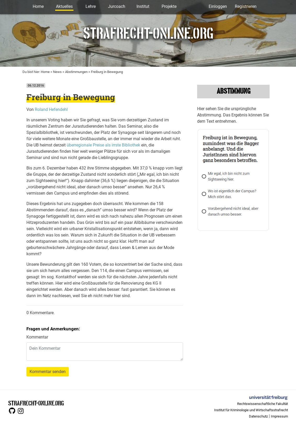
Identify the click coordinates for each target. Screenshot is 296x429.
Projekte (169, 6)
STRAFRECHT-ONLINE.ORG (36, 402)
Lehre (91, 6)
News (57, 72)
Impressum (279, 416)
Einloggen (218, 6)
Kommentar (37, 337)
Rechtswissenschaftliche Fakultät (262, 404)
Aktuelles (64, 6)
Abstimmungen (76, 72)
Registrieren (246, 6)
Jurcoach (116, 6)
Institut (142, 6)
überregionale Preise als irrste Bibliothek (103, 145)
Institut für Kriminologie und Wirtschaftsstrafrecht (251, 410)
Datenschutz (258, 416)
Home (38, 6)
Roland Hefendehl (51, 109)
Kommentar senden (48, 371)
